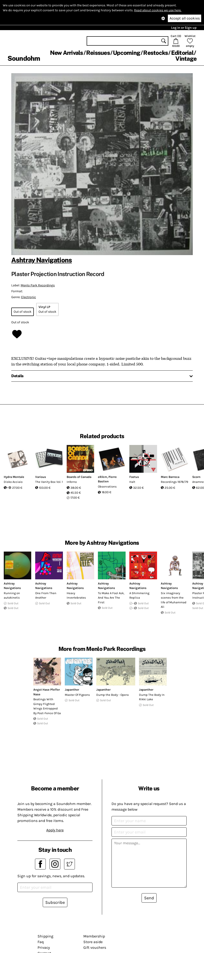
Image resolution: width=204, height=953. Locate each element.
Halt (132, 482)
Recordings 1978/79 (174, 482)
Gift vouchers (94, 947)
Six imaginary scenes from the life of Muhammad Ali (173, 600)
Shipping (45, 936)
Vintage (185, 58)
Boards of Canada (79, 477)
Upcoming (126, 52)
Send (149, 898)
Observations (107, 486)
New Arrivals (66, 52)
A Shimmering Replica (139, 595)
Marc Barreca (170, 477)
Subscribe (55, 902)
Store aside (93, 942)
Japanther (72, 689)
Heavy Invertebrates (76, 595)
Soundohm (24, 58)
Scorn (196, 477)
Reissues (98, 52)
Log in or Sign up (183, 28)
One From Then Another (45, 595)
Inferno (72, 482)
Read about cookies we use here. (157, 10)
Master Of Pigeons (77, 695)
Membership (94, 936)
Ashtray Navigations (41, 260)
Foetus (134, 477)
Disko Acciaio (13, 482)
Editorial (182, 52)
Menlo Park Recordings (38, 285)
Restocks (155, 52)
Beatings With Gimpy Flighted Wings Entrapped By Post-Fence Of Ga (47, 706)
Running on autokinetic (12, 595)
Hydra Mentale (14, 477)
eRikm (102, 477)
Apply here (55, 830)
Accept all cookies (184, 18)
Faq (41, 942)
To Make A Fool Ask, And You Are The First (111, 597)
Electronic (28, 297)
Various (40, 477)
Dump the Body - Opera (112, 695)
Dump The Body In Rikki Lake (152, 697)
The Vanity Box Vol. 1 (49, 482)
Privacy (44, 947)
